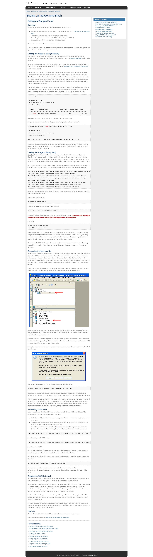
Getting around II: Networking (39, 536)
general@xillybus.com (91, 555)
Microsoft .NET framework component (76, 66)
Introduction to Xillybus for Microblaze (41, 526)
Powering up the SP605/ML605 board (57, 517)
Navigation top (34, 11)
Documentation (51, 7)
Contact (87, 7)
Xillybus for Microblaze (54, 11)
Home (30, 7)
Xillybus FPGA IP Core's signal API (40, 544)
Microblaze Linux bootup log (38, 546)
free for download (75, 58)
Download (38, 7)
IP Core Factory (75, 7)
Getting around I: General (37, 534)
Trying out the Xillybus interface (39, 541)
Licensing (63, 7)
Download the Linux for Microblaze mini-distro (44, 529)
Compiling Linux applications (38, 539)
